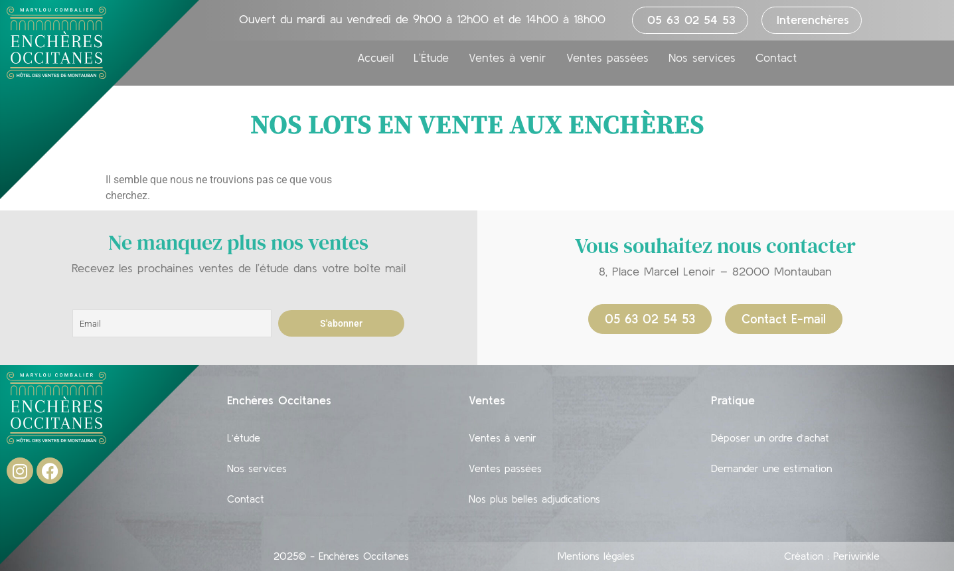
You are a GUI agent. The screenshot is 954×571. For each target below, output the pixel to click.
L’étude (243, 438)
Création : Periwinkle (832, 556)
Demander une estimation (771, 468)
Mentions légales (596, 556)
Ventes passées (607, 57)
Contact (776, 57)
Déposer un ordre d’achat (770, 438)
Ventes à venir (507, 57)
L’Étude (431, 57)
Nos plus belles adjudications (534, 499)
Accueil (375, 57)
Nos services (702, 57)
